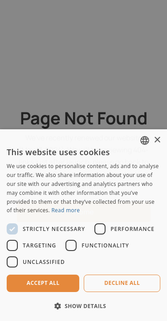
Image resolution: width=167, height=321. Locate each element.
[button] (83, 306)
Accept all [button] (43, 283)
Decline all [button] (122, 283)
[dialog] (83, 160)
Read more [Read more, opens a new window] (65, 210)
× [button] (157, 140)
